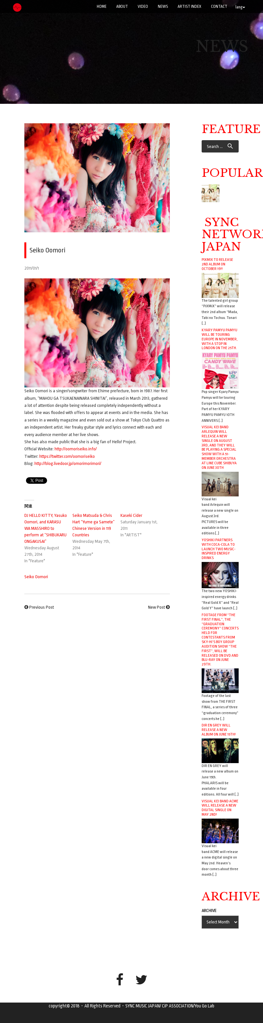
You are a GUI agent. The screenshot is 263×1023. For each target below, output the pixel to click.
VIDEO (143, 6)
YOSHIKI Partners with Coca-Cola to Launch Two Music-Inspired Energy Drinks (218, 549)
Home (101, 6)
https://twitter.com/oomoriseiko (67, 456)
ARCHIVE (209, 910)
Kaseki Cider (131, 515)
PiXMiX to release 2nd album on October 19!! (217, 264)
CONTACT (219, 6)
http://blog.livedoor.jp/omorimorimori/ (67, 463)
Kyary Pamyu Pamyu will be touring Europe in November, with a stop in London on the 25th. (220, 339)
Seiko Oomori (36, 576)
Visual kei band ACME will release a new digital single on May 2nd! (220, 808)
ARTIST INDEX (189, 6)
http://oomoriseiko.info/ (76, 448)
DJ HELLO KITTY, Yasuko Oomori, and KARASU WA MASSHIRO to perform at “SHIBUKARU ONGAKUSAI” (45, 528)
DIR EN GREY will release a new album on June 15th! (219, 730)
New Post (156, 607)
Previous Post (41, 607)
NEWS (163, 6)
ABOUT (122, 6)
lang (240, 7)
